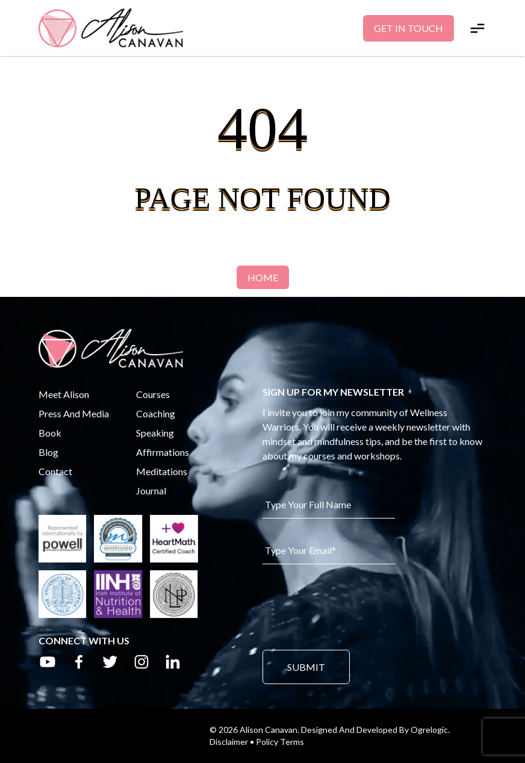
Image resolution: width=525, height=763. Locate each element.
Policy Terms (280, 742)
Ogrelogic (429, 729)
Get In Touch (408, 28)
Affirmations (162, 452)
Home (262, 277)
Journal (151, 490)
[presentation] (354, 605)
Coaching (155, 413)
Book (50, 432)
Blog (48, 452)
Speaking (155, 432)
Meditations (161, 471)
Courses (153, 394)
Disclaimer (229, 742)
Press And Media (74, 413)
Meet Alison (64, 394)
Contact (55, 471)
